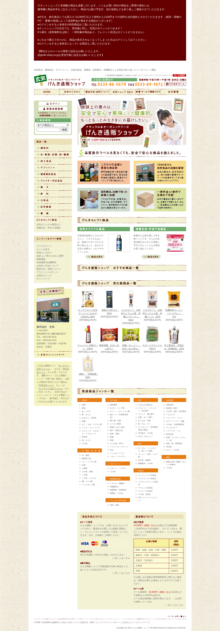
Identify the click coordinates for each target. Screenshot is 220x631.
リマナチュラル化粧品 (147, 478)
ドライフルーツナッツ (119, 447)
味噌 (84, 405)
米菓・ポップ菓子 (145, 417)
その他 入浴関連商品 (175, 424)
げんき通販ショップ (46, 92)
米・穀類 (85, 455)
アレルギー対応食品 (53, 181)
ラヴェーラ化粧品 (145, 491)
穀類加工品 (86, 459)
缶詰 (112, 450)
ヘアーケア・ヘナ (173, 431)
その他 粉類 (87, 472)
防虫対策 (169, 434)
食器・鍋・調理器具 (174, 443)
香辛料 (84, 437)
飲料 (53, 194)
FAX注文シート (46, 385)
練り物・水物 (115, 421)
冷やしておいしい (145, 436)
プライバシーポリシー (47, 272)
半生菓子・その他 (145, 433)
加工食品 (53, 161)
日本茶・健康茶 (144, 460)
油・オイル (86, 440)
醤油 (84, 408)
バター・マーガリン (118, 457)
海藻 (112, 440)
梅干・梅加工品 (116, 430)
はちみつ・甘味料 (89, 418)
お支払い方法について (134, 75)
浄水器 (169, 447)
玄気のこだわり (72, 92)
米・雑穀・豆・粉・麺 (91, 451)
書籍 (53, 213)
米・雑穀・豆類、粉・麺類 (53, 155)
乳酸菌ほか (114, 487)
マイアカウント (44, 246)
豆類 (84, 465)
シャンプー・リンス (174, 418)
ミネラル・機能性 (117, 483)
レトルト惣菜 (115, 424)
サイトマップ (150, 75)
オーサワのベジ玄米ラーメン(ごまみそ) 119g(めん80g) (87, 313)
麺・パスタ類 (87, 481)
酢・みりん (86, 415)
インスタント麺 (88, 485)
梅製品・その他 (116, 493)
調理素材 (113, 405)
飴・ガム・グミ (144, 424)
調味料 (53, 148)
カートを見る (43, 249)
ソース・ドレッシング (91, 428)
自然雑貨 (53, 207)
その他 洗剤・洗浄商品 (176, 411)
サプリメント (53, 168)
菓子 (53, 187)
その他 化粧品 (144, 494)
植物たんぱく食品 (117, 427)
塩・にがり (86, 411)
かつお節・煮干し (117, 443)
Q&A (122, 92)
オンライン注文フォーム (51, 388)
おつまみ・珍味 (144, 421)
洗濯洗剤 (169, 405)
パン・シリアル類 (89, 462)
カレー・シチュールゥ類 (120, 411)
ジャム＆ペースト (117, 453)
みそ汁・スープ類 (117, 408)
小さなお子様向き (145, 405)
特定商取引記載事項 (115, 75)
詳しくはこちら (122, 558)
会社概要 (173, 92)
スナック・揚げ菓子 (146, 414)
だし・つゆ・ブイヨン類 (92, 424)
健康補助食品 (53, 174)
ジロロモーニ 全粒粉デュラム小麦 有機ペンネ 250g (152, 313)
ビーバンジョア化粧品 (147, 475)
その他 (84, 443)
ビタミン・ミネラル (118, 468)
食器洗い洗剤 (171, 408)
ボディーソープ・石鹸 (175, 421)
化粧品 (53, 200)
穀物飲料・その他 (145, 463)
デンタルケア (171, 428)
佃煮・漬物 (114, 434)
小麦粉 (84, 468)
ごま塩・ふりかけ (89, 478)
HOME (37, 622)
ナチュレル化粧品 (145, 488)
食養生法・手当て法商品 (49, 227)
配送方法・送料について (97, 92)
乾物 (112, 437)
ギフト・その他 (172, 450)
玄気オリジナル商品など (49, 224)
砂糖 (84, 421)
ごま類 (84, 475)
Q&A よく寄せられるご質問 (50, 256)
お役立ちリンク (44, 275)
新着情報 (148, 92)
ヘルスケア (170, 415)
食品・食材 (114, 505)
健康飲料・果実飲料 (118, 490)
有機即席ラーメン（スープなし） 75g (174, 313)
